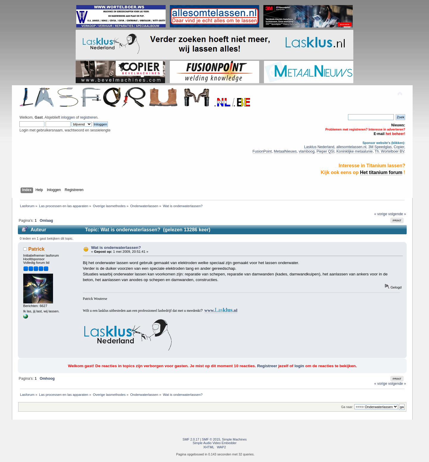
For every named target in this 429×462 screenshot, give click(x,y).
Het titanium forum (381, 172)
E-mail (379, 134)
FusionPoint (262, 151)
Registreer (267, 366)
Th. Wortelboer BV (389, 151)
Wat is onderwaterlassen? (116, 247)
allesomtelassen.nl (351, 147)
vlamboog (307, 151)
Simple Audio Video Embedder (215, 443)
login (299, 366)
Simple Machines (234, 439)
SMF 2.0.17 (191, 439)
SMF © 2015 (211, 439)
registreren (88, 117)
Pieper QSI (326, 151)
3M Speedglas (379, 147)
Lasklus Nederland (319, 147)
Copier (399, 147)
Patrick (36, 249)
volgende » (397, 214)
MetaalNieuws (285, 151)
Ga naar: (347, 407)
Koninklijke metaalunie (354, 151)
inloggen (68, 117)
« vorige (380, 214)
